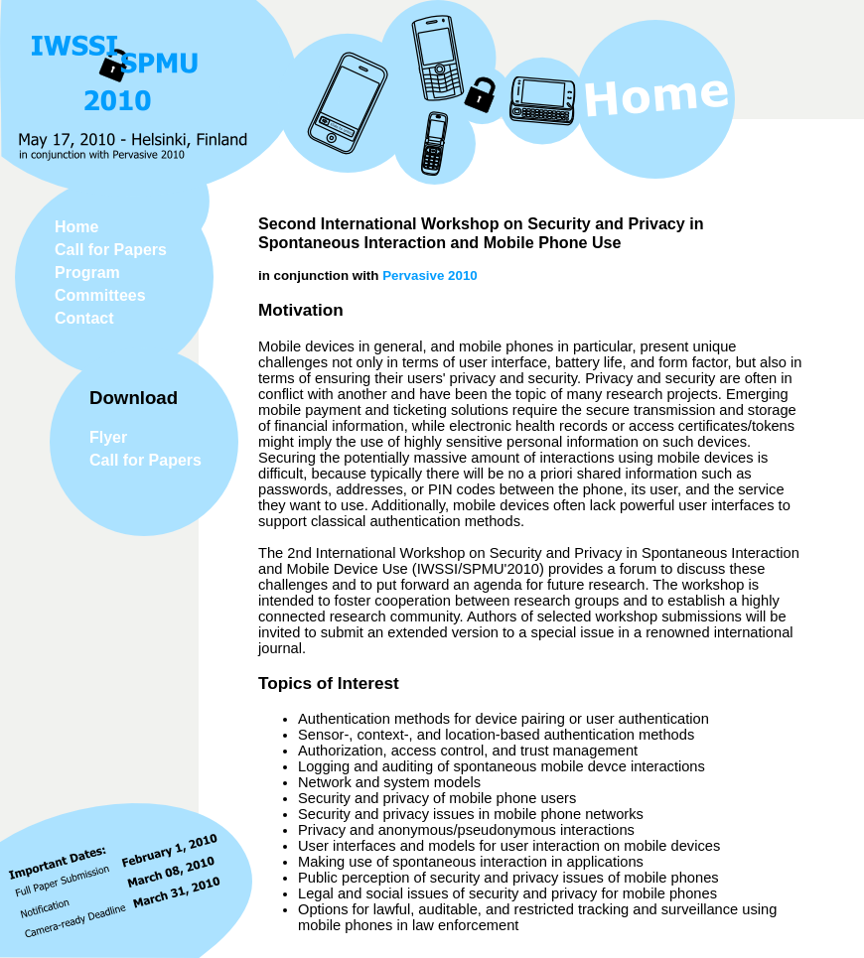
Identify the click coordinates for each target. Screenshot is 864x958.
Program (87, 272)
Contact (84, 318)
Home (76, 226)
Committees (100, 295)
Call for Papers (111, 249)
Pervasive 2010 (430, 275)
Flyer (108, 437)
